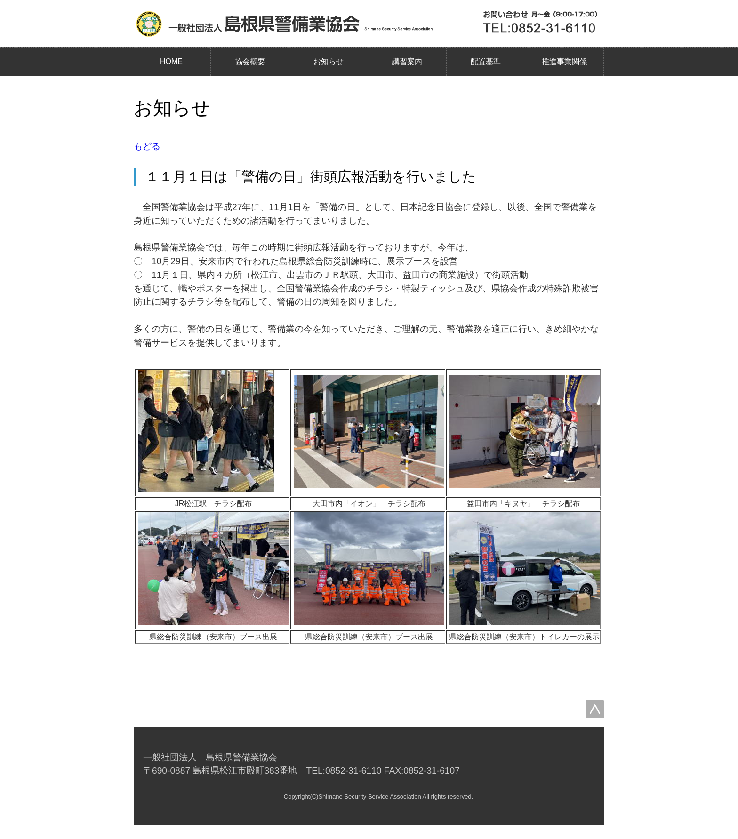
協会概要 (250, 61)
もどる (147, 146)
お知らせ (328, 61)
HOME (171, 61)
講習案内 (407, 61)
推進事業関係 (564, 61)
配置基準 (486, 61)
